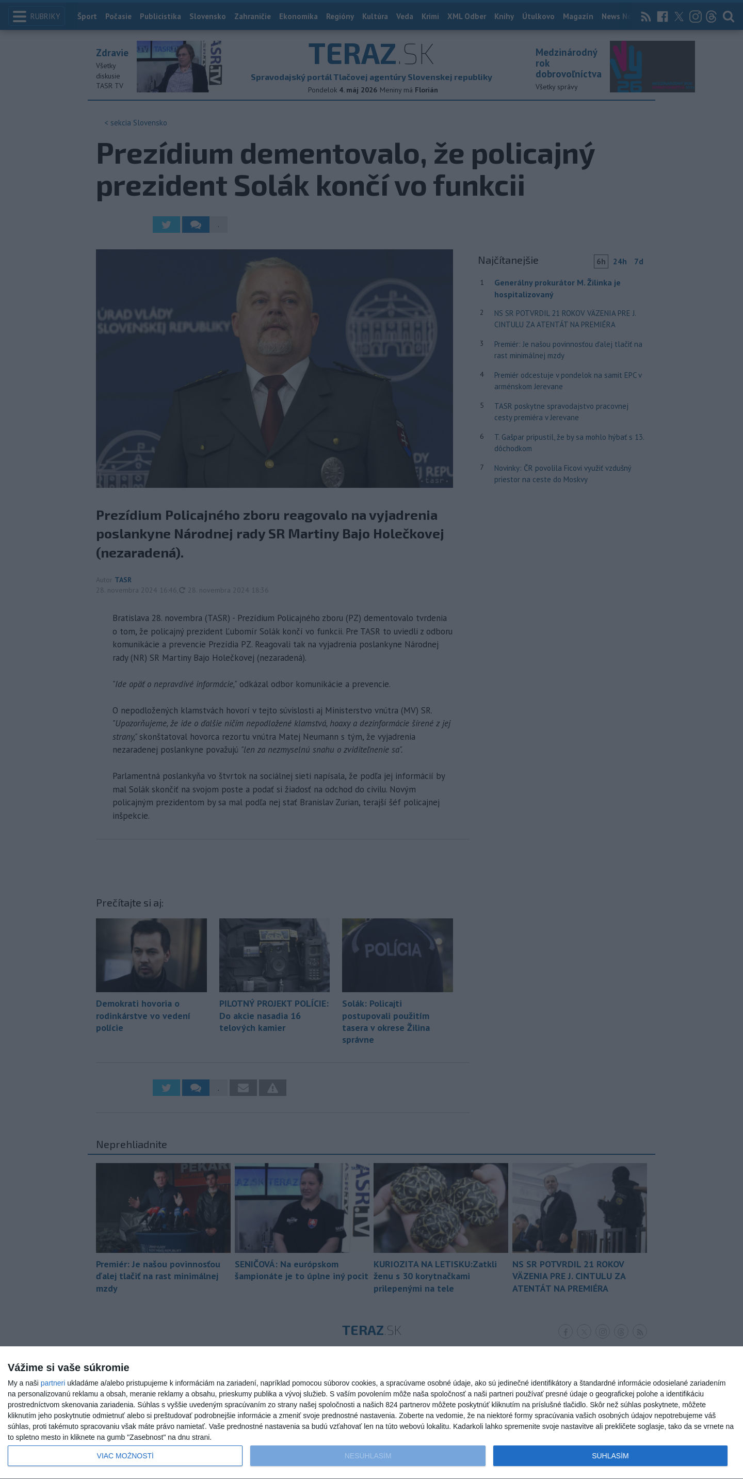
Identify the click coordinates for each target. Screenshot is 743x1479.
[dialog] (371, 1413)
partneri (53, 1383)
